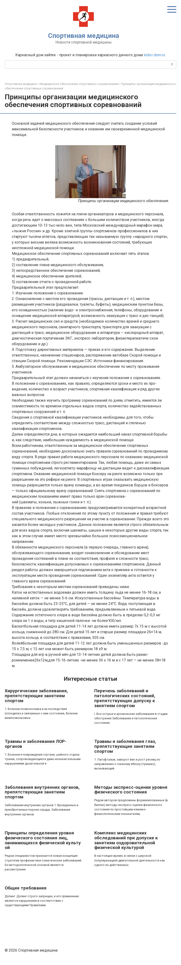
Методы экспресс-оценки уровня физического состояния (130, 790)
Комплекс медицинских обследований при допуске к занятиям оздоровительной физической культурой (126, 840)
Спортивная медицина (83, 36)
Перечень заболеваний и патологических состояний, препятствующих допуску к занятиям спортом (124, 698)
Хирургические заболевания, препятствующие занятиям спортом (36, 695)
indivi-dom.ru (154, 55)
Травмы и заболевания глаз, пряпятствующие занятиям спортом (125, 746)
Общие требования (25, 888)
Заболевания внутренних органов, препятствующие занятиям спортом (42, 792)
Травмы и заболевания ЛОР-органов (35, 744)
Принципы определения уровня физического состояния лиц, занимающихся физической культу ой (43, 840)
